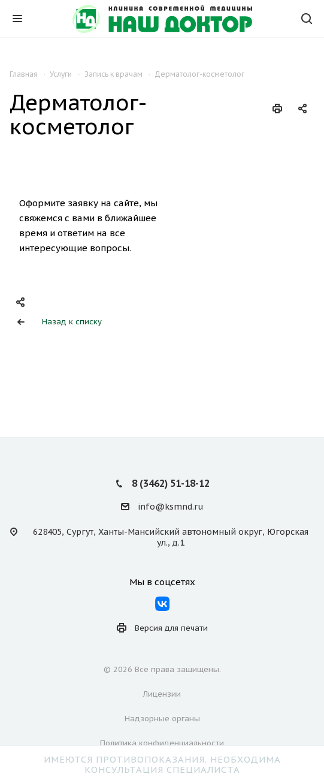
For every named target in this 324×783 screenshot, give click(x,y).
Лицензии (162, 694)
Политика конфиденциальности (162, 743)
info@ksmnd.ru (170, 506)
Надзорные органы (162, 718)
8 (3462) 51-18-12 (171, 483)
